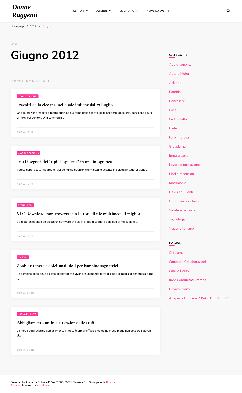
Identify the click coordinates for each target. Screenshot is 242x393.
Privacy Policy (179, 289)
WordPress (42, 385)
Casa (172, 110)
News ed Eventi (158, 11)
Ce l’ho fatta (128, 11)
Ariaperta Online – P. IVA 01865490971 (199, 298)
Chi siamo (176, 252)
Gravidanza (177, 146)
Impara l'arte (178, 155)
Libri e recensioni (182, 174)
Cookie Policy (179, 271)
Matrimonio (177, 183)
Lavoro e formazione (184, 164)
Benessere (177, 101)
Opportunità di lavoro (185, 201)
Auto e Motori (179, 73)
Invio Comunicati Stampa (187, 280)
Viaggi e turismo (28, 153)
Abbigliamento (27, 314)
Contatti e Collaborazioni (187, 262)
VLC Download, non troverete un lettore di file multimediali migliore (79, 213)
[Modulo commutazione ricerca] (228, 10)
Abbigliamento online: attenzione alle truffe (56, 322)
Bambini (23, 257)
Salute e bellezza (182, 210)
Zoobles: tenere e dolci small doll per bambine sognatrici (67, 265)
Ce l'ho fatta (178, 119)
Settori (78, 11)
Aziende (102, 11)
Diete (173, 128)
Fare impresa (179, 137)
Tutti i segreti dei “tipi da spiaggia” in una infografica (64, 161)
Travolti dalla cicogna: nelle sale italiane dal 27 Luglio (65, 104)
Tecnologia (25, 205)
